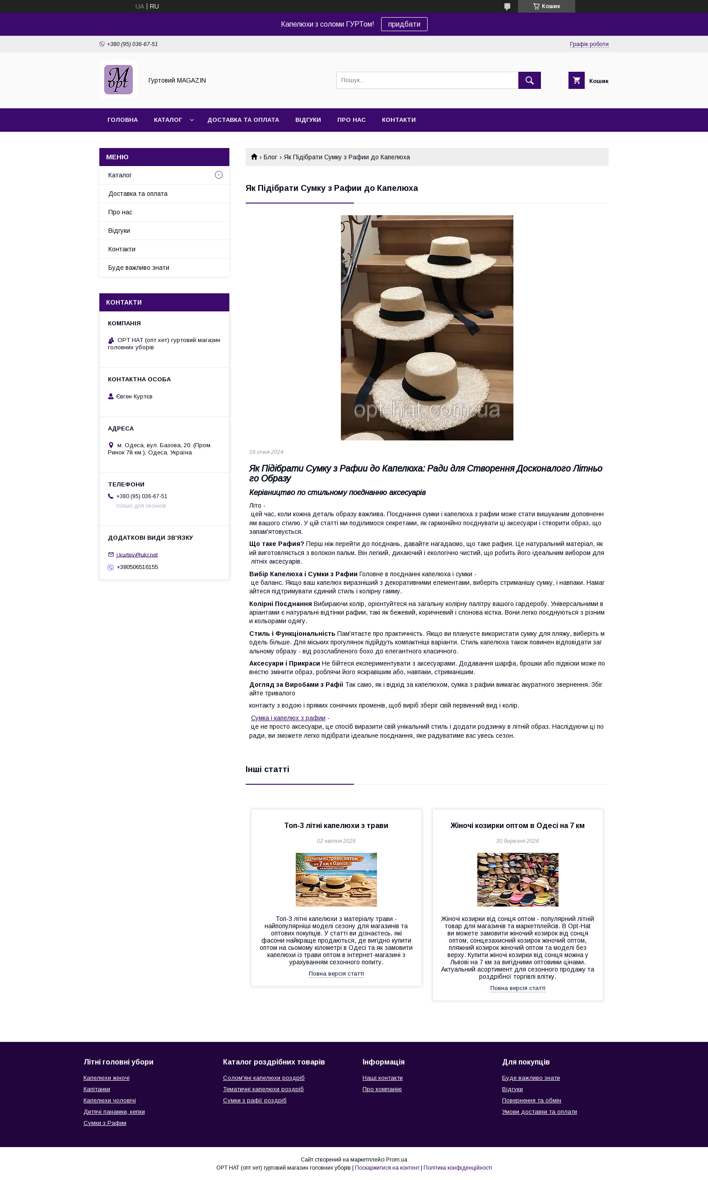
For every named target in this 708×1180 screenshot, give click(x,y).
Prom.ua (396, 1160)
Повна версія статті (336, 973)
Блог (270, 157)
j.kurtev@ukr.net (137, 554)
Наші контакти (383, 1077)
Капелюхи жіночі (107, 1077)
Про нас (351, 119)
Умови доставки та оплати (539, 1111)
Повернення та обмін (531, 1100)
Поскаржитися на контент (387, 1168)
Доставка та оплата (243, 119)
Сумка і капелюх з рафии (288, 718)
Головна (122, 119)
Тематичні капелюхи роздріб (263, 1089)
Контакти (399, 119)
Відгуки (308, 119)
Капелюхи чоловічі (110, 1100)
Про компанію (382, 1089)
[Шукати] (529, 80)
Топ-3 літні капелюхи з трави (336, 825)
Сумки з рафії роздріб (255, 1100)
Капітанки (97, 1089)
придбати (404, 24)
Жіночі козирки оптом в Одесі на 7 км (518, 825)
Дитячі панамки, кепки (114, 1111)
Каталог (168, 119)
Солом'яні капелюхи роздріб (264, 1077)
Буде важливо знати (138, 267)
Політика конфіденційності (458, 1168)
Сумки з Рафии (105, 1123)
